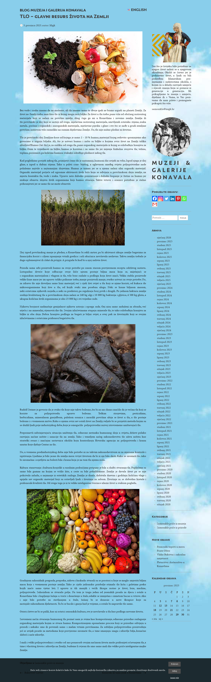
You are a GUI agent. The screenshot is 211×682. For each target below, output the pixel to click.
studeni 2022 (164, 384)
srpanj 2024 (163, 307)
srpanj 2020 (163, 488)
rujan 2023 (163, 345)
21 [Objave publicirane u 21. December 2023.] (171, 610)
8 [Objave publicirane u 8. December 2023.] (177, 601)
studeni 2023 (164, 338)
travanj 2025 (164, 272)
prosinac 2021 (164, 423)
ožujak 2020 (163, 504)
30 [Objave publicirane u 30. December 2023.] (182, 614)
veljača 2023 (164, 372)
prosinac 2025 (164, 241)
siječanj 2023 (164, 376)
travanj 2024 (164, 318)
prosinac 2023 (164, 334)
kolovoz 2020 (164, 485)
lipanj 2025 (163, 264)
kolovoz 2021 (164, 438)
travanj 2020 (164, 500)
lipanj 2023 (163, 357)
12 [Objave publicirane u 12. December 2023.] (160, 605)
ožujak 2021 (163, 458)
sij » (161, 618)
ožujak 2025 (163, 276)
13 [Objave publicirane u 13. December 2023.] (166, 605)
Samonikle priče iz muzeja (171, 523)
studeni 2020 (164, 473)
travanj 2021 (164, 454)
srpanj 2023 (163, 353)
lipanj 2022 (163, 400)
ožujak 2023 (163, 369)
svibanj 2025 (164, 268)
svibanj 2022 (164, 403)
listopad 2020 (164, 477)
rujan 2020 (163, 481)
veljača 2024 (164, 326)
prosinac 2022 (164, 380)
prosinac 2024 (164, 287)
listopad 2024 (164, 295)
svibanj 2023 (164, 361)
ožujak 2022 (163, 411)
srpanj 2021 (163, 442)
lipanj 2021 (163, 446)
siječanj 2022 (164, 419)
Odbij (174, 671)
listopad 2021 (164, 430)
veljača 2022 (164, 415)
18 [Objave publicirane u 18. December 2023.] (154, 610)
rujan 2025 (163, 253)
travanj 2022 (164, 407)
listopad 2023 (164, 341)
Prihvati (174, 664)
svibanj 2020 (164, 496)
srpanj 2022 (163, 396)
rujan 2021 (163, 434)
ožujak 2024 (163, 322)
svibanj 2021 (164, 450)
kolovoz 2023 (164, 349)
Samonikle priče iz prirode (171, 527)
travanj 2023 (164, 365)
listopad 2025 (164, 249)
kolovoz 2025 (164, 256)
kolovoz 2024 (164, 303)
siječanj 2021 (164, 465)
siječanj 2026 (164, 237)
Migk (52, 25)
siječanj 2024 (164, 330)
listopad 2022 (164, 388)
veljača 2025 (164, 280)
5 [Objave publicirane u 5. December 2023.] (160, 601)
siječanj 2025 (164, 283)
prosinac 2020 (164, 469)
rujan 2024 (163, 299)
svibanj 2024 (164, 314)
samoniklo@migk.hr (163, 109)
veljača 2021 (164, 461)
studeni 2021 (164, 427)
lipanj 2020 (163, 492)
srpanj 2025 (163, 260)
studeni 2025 (164, 245)
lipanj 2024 (163, 311)
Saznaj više (174, 678)
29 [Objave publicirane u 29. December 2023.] (177, 614)
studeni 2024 (164, 291)
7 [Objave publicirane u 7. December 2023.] (171, 601)
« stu (154, 618)
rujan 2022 (163, 392)
